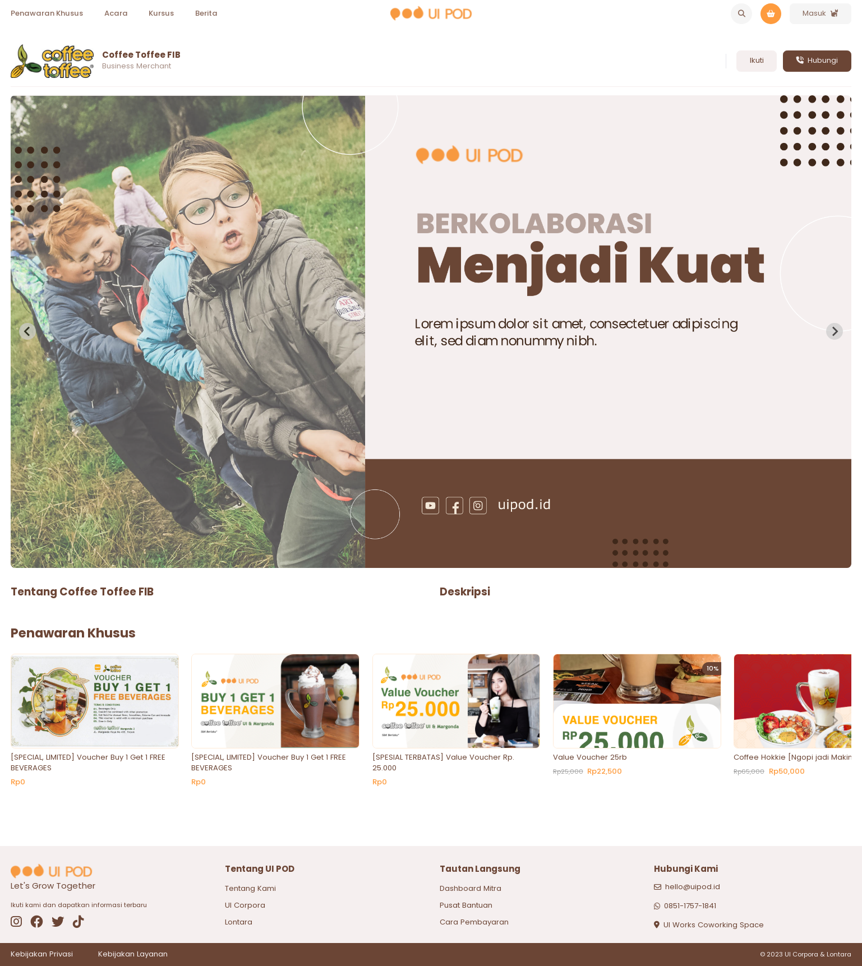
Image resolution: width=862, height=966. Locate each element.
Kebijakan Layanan (133, 954)
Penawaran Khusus (47, 13)
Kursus (161, 13)
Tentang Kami (250, 888)
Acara (116, 13)
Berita (206, 13)
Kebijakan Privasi (42, 954)
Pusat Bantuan (466, 905)
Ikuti (757, 60)
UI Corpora (245, 905)
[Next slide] (834, 331)
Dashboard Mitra (470, 888)
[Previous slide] (27, 331)
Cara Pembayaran (474, 922)
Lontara (238, 922)
